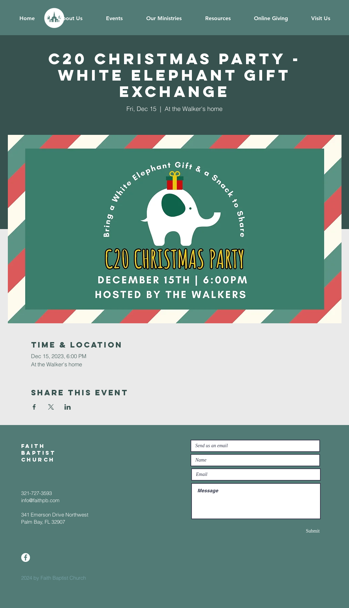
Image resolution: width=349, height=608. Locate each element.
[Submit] (295, 531)
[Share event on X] (51, 407)
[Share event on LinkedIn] (67, 407)
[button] (70, 18)
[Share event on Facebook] (34, 407)
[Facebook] (25, 557)
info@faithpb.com (40, 500)
